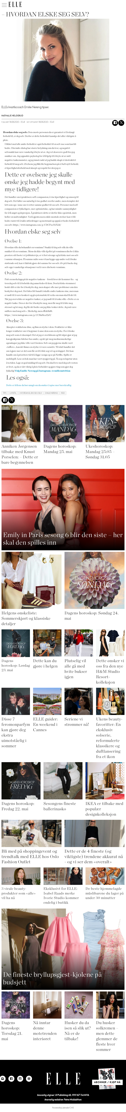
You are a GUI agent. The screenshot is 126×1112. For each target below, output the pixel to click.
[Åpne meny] (4, 4)
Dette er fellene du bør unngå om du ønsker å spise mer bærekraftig (38, 385)
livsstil (13, 393)
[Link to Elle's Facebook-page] (11, 1079)
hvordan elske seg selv (31, 393)
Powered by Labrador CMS (63, 1108)
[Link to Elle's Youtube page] (20, 1079)
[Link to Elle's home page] (63, 1078)
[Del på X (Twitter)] (121, 123)
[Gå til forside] (15, 4)
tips (4, 393)
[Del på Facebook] (115, 123)
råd (63, 393)
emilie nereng (51, 393)
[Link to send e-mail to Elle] (29, 1079)
